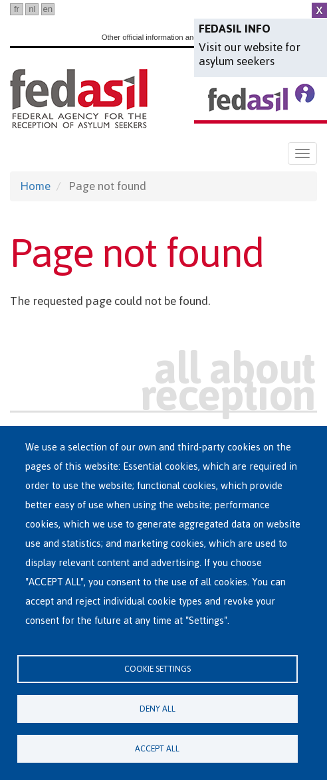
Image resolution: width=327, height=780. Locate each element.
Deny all (157, 708)
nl (32, 9)
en (48, 9)
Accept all (157, 748)
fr (16, 9)
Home (35, 186)
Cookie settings (157, 668)
